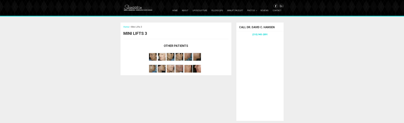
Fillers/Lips (217, 10)
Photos (251, 10)
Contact (277, 10)
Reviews (265, 10)
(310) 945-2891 (260, 34)
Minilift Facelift (235, 10)
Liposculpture (200, 10)
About (185, 10)
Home (175, 10)
